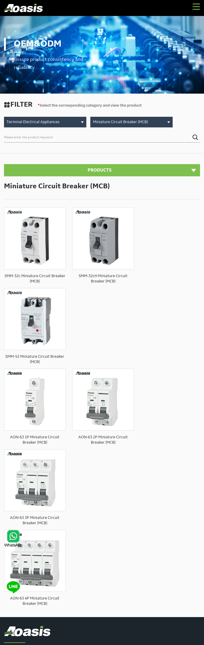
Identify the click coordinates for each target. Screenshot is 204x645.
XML (136, 636)
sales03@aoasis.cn (35, 567)
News (87, 554)
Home (87, 545)
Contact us (106, 554)
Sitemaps (124, 636)
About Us (104, 545)
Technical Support (172, 545)
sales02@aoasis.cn (35, 560)
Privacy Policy (104, 636)
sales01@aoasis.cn (35, 554)
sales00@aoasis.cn (46, 548)
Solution (144, 545)
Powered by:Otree (77, 636)
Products (124, 545)
